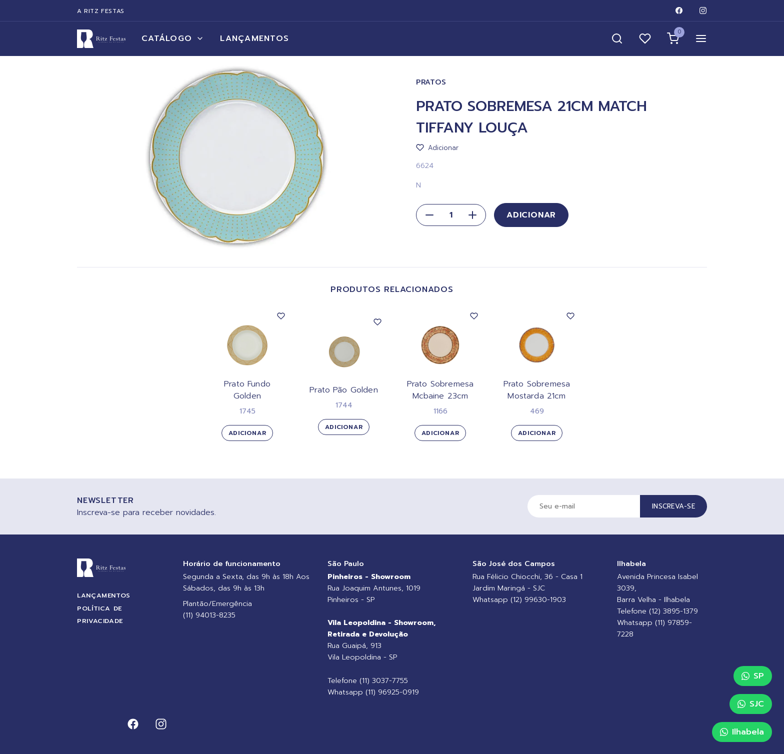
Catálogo (173, 38)
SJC (751, 704)
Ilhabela (742, 732)
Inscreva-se (673, 506)
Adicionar (531, 215)
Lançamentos (254, 38)
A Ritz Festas (100, 11)
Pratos (431, 82)
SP (753, 676)
